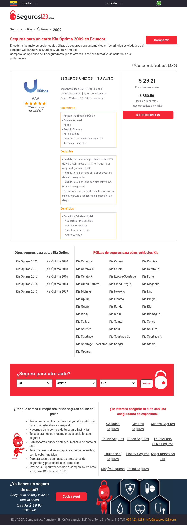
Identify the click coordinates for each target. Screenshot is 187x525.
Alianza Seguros (163, 424)
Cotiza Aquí (71, 497)
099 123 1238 (135, 519)
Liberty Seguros (137, 454)
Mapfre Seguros (113, 469)
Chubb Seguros (112, 439)
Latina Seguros (138, 469)
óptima (42, 29)
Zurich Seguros (138, 439)
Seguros (16, 29)
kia (29, 29)
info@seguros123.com (161, 519)
